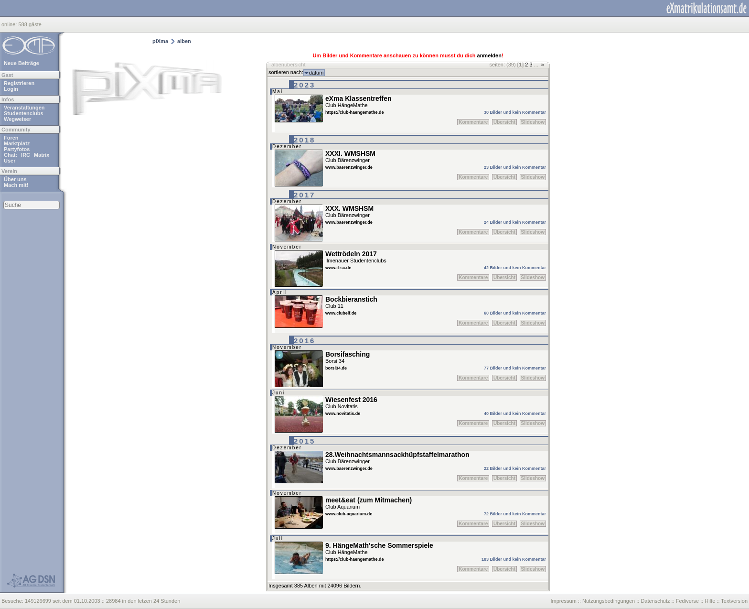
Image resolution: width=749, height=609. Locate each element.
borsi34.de (336, 368)
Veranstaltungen (24, 107)
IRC (25, 155)
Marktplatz (17, 143)
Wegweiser (17, 119)
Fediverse (687, 601)
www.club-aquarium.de (348, 513)
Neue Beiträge (21, 63)
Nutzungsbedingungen (608, 601)
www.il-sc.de (338, 267)
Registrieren (19, 83)
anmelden (489, 55)
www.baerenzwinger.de (349, 167)
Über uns (15, 179)
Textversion (734, 601)
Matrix (41, 155)
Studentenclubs (23, 113)
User (9, 160)
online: (9, 24)
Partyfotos (17, 149)
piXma (160, 41)
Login (11, 89)
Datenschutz (655, 601)
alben (184, 41)
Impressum (563, 601)
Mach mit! (16, 185)
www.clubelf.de (340, 313)
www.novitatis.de (342, 413)
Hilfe (710, 601)
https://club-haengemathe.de (354, 112)
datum (316, 73)
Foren (11, 138)
